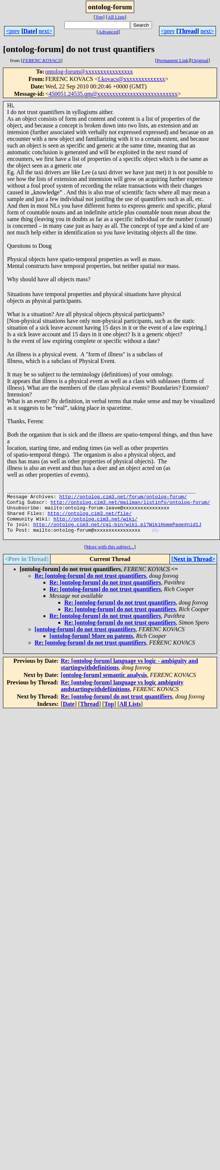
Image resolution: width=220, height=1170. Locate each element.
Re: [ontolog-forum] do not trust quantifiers (90, 587)
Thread (187, 31)
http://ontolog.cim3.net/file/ (90, 519)
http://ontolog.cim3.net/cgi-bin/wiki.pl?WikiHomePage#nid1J (117, 533)
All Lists (115, 17)
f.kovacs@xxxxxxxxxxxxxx (131, 79)
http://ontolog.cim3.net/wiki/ (96, 526)
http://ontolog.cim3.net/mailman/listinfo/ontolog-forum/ (130, 506)
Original (200, 60)
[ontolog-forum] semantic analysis (104, 686)
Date (29, 31)
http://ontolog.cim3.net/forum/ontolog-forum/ (123, 499)
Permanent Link (173, 60)
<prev (13, 31)
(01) (155, 540)
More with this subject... (110, 558)
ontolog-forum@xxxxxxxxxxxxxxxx (89, 71)
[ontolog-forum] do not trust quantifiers (85, 640)
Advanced (108, 32)
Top (99, 17)
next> (45, 31)
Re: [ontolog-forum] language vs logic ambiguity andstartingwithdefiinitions (122, 696)
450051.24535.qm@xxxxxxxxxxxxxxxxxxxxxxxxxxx (113, 94)
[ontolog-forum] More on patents (91, 647)
